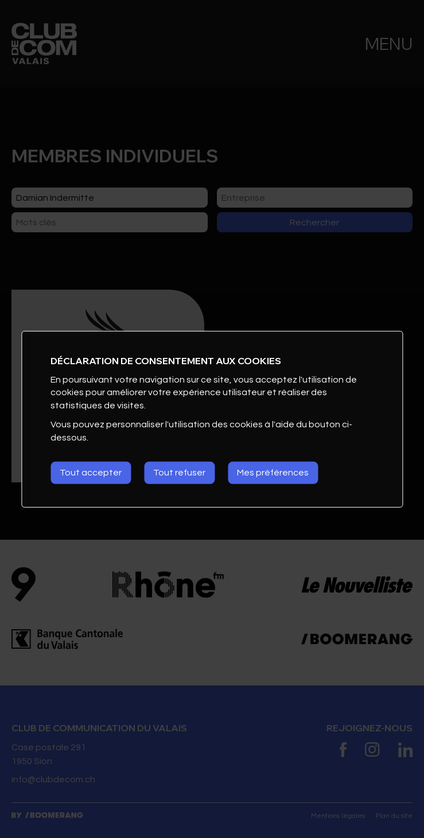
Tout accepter (91, 472)
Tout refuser (179, 472)
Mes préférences (273, 472)
